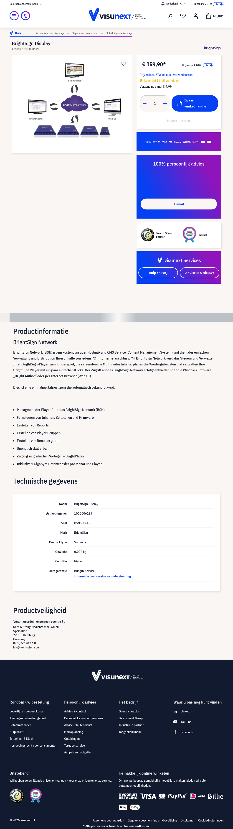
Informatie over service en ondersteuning (102, 576)
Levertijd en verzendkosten (27, 711)
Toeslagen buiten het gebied (28, 718)
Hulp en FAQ (17, 732)
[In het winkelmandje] (195, 103)
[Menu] (14, 15)
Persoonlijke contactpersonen (83, 718)
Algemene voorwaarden (108, 820)
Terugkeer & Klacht (22, 739)
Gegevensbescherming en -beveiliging (152, 820)
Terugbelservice (74, 745)
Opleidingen (72, 739)
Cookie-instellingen (210, 820)
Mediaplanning (73, 732)
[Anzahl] (155, 103)
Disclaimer (188, 820)
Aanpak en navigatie (77, 752)
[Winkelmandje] (214, 16)
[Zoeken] (170, 16)
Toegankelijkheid (130, 732)
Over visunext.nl (129, 711)
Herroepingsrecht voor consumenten (33, 745)
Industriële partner (131, 725)
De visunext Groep (131, 718)
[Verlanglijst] (183, 16)
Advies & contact (75, 711)
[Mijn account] (195, 16)
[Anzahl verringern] (144, 103)
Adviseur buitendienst (78, 725)
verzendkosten (139, 826)
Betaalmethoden (20, 725)
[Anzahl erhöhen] (165, 103)
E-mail (179, 204)
